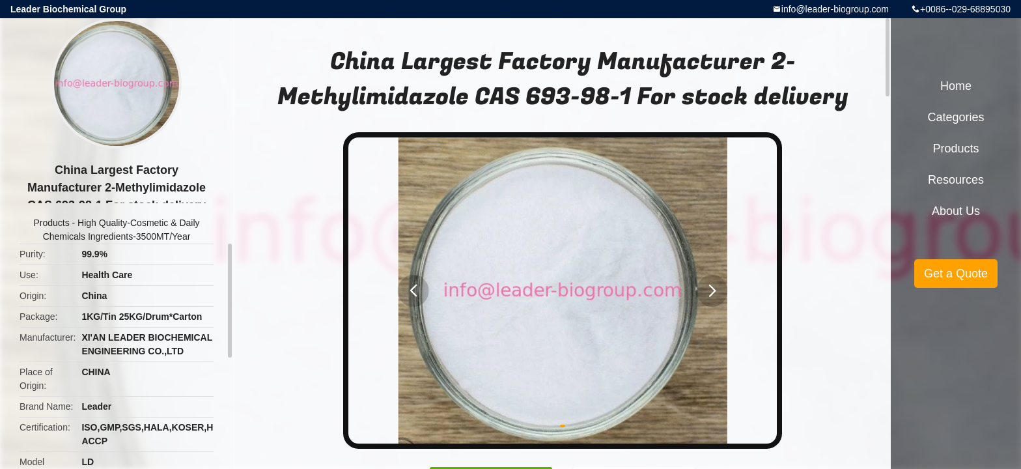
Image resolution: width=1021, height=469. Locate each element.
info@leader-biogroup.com (835, 9)
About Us (956, 211)
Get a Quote (956, 273)
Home (956, 85)
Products (51, 223)
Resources (956, 179)
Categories (955, 117)
